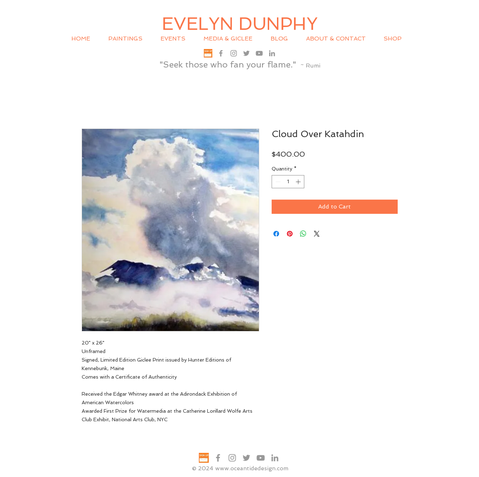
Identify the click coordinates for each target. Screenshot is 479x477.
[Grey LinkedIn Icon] (272, 53)
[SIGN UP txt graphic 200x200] (208, 53)
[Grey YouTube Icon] (259, 53)
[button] (176, 38)
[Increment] (298, 181)
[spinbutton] (288, 181)
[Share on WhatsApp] (303, 233)
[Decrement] (277, 181)
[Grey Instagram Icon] (233, 53)
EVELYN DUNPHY (240, 23)
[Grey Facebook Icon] (221, 53)
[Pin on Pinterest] (289, 233)
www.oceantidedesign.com (251, 468)
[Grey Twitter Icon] (246, 53)
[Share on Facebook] (276, 233)
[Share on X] (316, 233)
